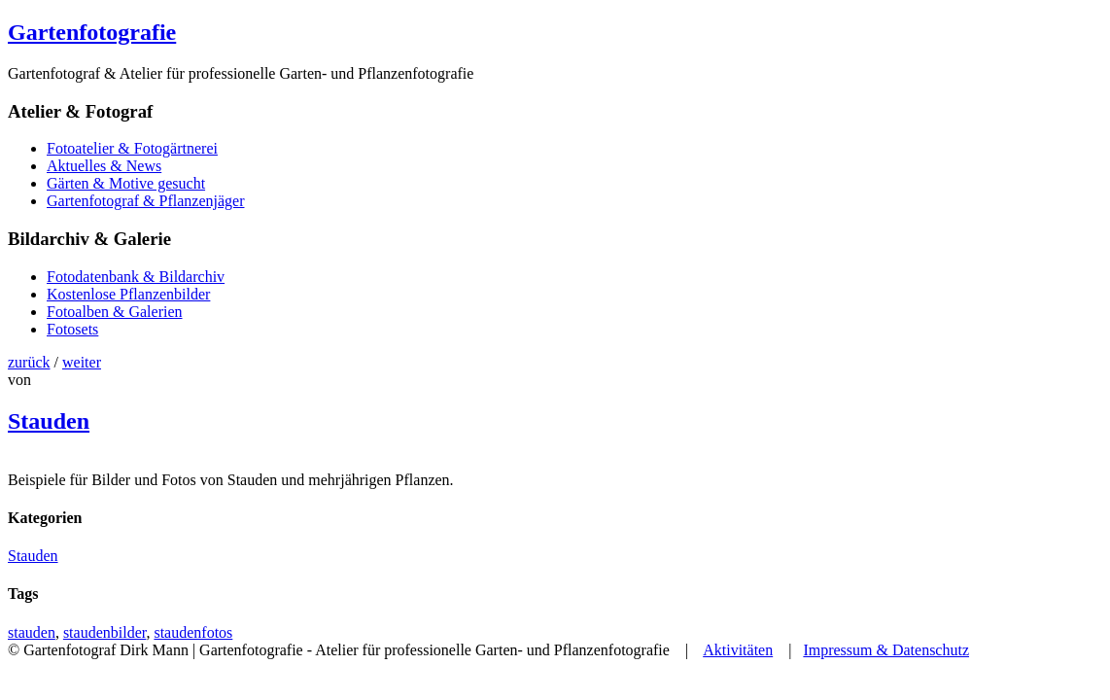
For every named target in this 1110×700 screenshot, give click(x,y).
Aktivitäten (738, 650)
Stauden (48, 421)
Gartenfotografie (92, 32)
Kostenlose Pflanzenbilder (128, 294)
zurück (29, 362)
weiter (81, 362)
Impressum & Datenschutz (886, 650)
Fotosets (72, 329)
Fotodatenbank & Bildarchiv (136, 276)
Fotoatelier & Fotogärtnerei (132, 148)
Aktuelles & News (104, 166)
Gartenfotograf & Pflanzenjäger (145, 200)
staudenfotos (193, 632)
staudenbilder (105, 632)
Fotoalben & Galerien (115, 311)
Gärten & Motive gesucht (126, 183)
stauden (31, 632)
